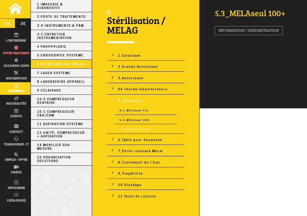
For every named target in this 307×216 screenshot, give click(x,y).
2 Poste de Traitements (61, 16)
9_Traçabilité (130, 173)
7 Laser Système (54, 73)
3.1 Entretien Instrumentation (54, 36)
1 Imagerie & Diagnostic (50, 6)
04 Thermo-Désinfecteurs (143, 89)
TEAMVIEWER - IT (16, 141)
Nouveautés (16, 101)
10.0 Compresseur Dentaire (56, 100)
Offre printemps (16, 50)
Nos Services (16, 75)
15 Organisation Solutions (54, 159)
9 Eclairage (49, 90)
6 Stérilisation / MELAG (61, 64)
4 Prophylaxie (52, 46)
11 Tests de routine (137, 196)
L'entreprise (16, 38)
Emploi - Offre (16, 157)
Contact (16, 129)
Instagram (16, 185)
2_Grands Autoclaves (138, 66)
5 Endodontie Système (60, 55)
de (23, 23)
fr (7, 23)
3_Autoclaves (130, 78)
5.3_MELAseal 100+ (135, 129)
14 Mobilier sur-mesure (54, 146)
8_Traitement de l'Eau (139, 162)
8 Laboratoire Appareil (61, 81)
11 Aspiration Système (60, 124)
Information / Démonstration (249, 30)
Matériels (16, 88)
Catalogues (16, 197)
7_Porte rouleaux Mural (140, 151)
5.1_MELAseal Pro (134, 110)
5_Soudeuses (130, 100)
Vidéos (16, 170)
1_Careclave (129, 55)
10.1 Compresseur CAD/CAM (56, 113)
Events (16, 113)
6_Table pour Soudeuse (140, 140)
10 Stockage (130, 185)
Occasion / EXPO (15, 63)
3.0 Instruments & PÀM (60, 25)
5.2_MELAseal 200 (134, 120)
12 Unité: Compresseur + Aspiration (61, 134)
